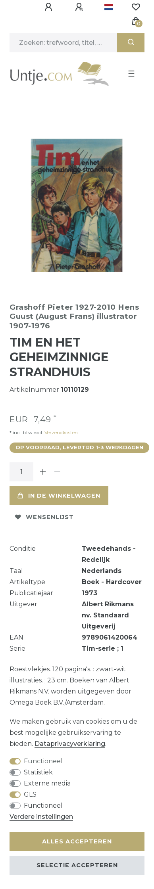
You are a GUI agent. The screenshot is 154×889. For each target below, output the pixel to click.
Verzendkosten (60, 429)
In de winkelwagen (58, 492)
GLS (30, 794)
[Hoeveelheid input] (21, 468)
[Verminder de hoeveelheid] (57, 468)
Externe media (47, 783)
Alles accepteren (77, 841)
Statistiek (38, 772)
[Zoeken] (130, 42)
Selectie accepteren (77, 865)
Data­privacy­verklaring (70, 743)
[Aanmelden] (49, 7)
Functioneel (43, 761)
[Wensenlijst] (135, 7)
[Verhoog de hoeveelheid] (43, 468)
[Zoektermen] (63, 42)
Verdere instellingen (41, 816)
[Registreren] (80, 7)
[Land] (108, 7)
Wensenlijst (44, 513)
